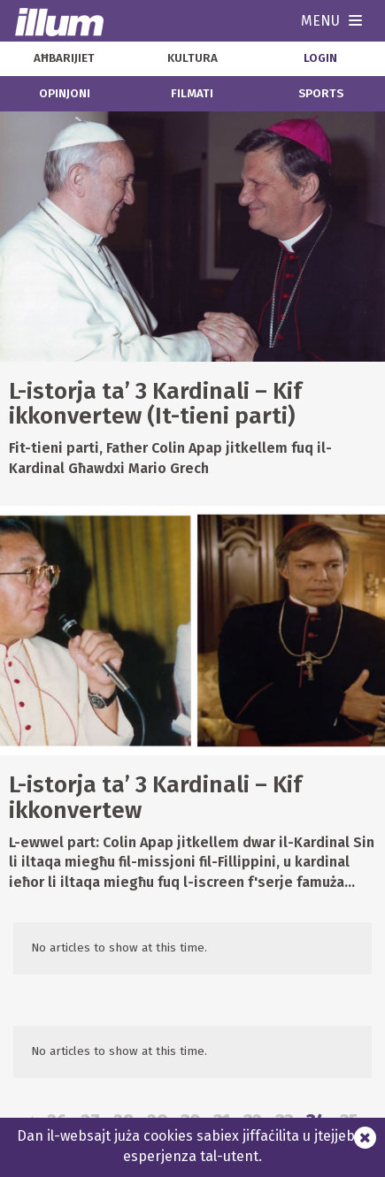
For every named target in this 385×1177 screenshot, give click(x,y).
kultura (192, 58)
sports (320, 94)
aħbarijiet (64, 58)
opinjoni (64, 94)
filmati (192, 94)
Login (320, 58)
